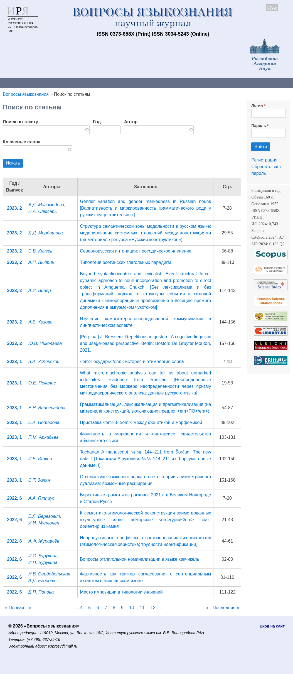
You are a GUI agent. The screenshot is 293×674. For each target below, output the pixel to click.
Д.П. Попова (41, 592)
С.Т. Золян (39, 480)
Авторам (78, 82)
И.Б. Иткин (40, 458)
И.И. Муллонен (43, 523)
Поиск (281, 82)
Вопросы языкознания (26, 94)
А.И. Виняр (39, 290)
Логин (257, 105)
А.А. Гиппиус (41, 498)
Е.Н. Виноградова (46, 407)
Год (97, 121)
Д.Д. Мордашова (45, 233)
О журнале (17, 82)
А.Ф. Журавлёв (43, 541)
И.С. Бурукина (43, 555)
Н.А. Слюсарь (42, 211)
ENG (272, 7)
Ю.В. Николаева (45, 343)
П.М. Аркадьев (43, 437)
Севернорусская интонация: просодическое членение (135, 251)
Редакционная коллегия (239, 82)
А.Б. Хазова (40, 322)
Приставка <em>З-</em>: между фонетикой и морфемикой (141, 422)
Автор (130, 121)
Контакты (48, 82)
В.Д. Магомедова (46, 204)
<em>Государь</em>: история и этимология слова (132, 361)
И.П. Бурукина (43, 562)
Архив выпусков (155, 82)
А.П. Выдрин (41, 262)
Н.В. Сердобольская (49, 574)
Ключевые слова (21, 141)
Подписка (193, 82)
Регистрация (264, 160)
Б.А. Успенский (44, 361)
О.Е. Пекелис (42, 383)
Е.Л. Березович (44, 516)
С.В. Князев (40, 251)
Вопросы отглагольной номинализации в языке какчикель (139, 559)
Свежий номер (113, 82)
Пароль (258, 125)
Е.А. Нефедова (44, 422)
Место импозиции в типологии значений (121, 592)
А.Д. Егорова (41, 580)
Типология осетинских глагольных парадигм (125, 262)
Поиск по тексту (20, 121)
